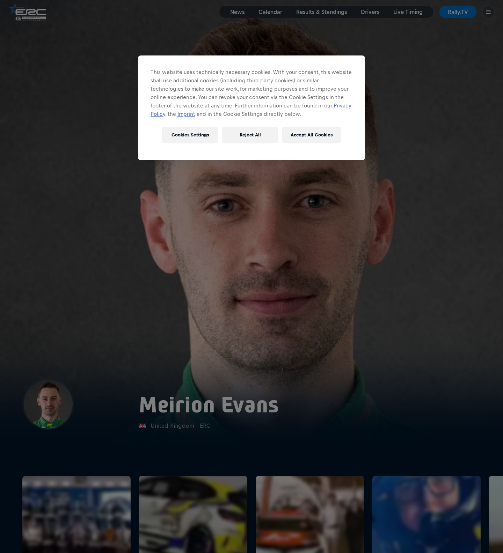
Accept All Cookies (312, 134)
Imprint (186, 114)
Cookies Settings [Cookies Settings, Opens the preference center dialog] (190, 134)
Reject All (250, 134)
